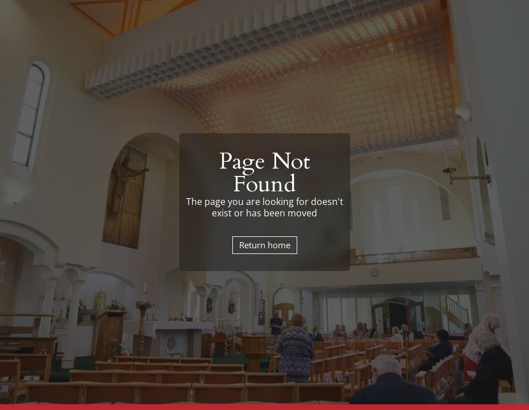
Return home (264, 245)
